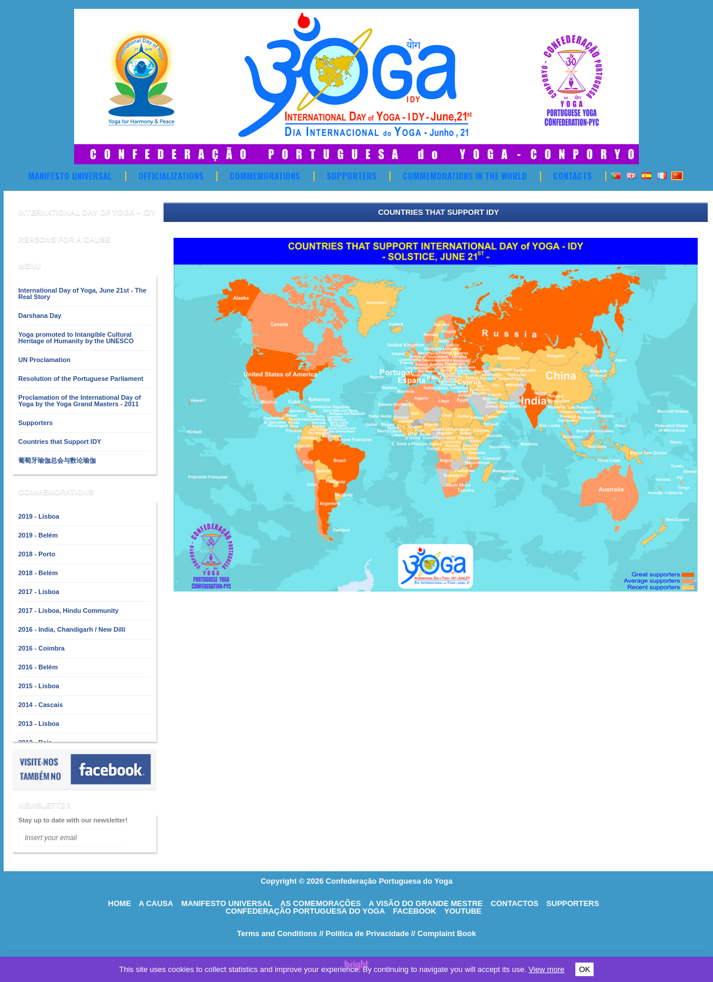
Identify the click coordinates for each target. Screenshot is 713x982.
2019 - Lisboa (38, 516)
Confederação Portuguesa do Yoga (305, 911)
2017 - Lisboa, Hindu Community (68, 610)
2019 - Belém (38, 535)
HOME (119, 903)
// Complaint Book (444, 933)
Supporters (351, 175)
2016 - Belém (38, 667)
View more (546, 969)
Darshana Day (39, 315)
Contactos (514, 903)
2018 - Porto (36, 554)
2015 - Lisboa (38, 685)
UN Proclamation (44, 359)
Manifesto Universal (70, 175)
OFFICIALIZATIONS (171, 175)
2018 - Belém (38, 572)
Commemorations (264, 175)
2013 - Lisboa (38, 723)
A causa (156, 903)
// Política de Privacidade (364, 933)
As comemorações (320, 903)
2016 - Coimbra (41, 648)
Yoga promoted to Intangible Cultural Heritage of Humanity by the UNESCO (76, 337)
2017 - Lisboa (38, 591)
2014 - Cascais (40, 704)
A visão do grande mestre (426, 903)
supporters (573, 903)
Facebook (415, 911)
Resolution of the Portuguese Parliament (81, 378)
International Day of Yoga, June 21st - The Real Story (82, 293)
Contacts (572, 175)
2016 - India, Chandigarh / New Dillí (71, 629)
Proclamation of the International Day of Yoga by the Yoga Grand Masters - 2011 (79, 400)
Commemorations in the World (464, 175)
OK (584, 969)
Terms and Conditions (277, 933)
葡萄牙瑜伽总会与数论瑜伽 (57, 460)
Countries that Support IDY (59, 441)
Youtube (463, 911)
